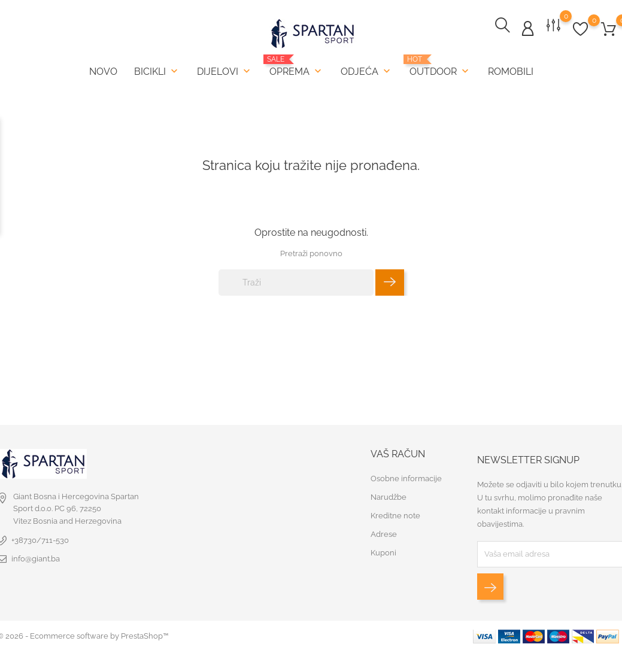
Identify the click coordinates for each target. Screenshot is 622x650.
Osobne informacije (406, 477)
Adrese (384, 533)
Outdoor (440, 66)
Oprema (296, 66)
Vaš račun (398, 452)
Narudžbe (388, 496)
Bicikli (157, 71)
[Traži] (296, 281)
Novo (103, 71)
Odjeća (367, 71)
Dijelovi (225, 71)
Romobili (510, 71)
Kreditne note (395, 515)
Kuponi (383, 552)
